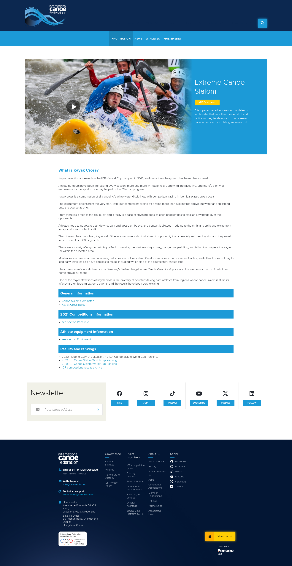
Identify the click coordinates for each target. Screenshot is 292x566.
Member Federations (155, 494)
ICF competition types (136, 467)
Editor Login (224, 536)
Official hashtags (132, 504)
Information (121, 38)
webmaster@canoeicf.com (78, 494)
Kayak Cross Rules (73, 304)
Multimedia (172, 38)
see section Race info (75, 322)
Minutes (109, 469)
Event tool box (135, 481)
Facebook (180, 461)
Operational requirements (134, 488)
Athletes (153, 38)
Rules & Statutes (109, 463)
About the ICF (156, 461)
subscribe (199, 403)
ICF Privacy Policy (111, 484)
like (119, 403)
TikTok (178, 471)
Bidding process (131, 475)
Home (117, 23)
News (131, 23)
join (145, 403)
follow (172, 403)
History (152, 466)
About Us (215, 23)
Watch (150, 23)
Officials (152, 501)
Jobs (151, 480)
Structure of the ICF (157, 473)
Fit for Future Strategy (112, 476)
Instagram (180, 466)
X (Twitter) (180, 481)
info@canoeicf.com (74, 484)
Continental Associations (155, 486)
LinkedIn (179, 486)
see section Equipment (76, 339)
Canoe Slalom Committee (78, 301)
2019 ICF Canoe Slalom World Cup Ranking (89, 360)
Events (169, 23)
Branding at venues (133, 496)
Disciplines (191, 23)
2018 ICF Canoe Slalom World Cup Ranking (89, 363)
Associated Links (154, 512)
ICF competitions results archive (82, 367)
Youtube (179, 476)
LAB (220, 554)
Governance (240, 23)
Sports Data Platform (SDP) (135, 512)
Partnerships (155, 506)
